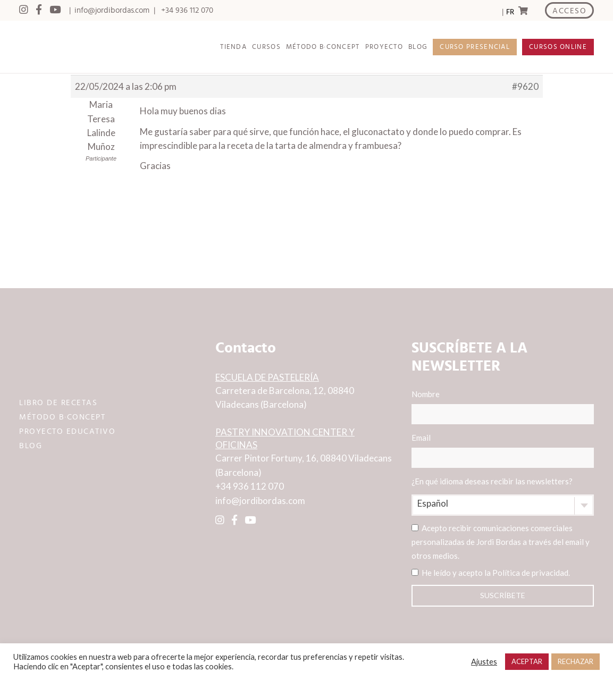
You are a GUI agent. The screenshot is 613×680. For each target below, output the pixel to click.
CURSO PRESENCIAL (475, 47)
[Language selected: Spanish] (510, 11)
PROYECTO (384, 47)
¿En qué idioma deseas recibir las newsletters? (492, 481)
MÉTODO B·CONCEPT (323, 47)
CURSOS (266, 47)
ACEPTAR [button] (526, 661)
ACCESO (569, 11)
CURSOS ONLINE (558, 47)
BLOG (417, 47)
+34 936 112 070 (187, 10)
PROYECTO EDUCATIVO (67, 431)
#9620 (525, 86)
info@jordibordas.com (111, 10)
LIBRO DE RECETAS (58, 403)
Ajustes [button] (484, 661)
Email (503, 450)
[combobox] (503, 505)
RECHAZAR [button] (575, 661)
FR (510, 12)
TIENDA (233, 47)
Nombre (503, 406)
